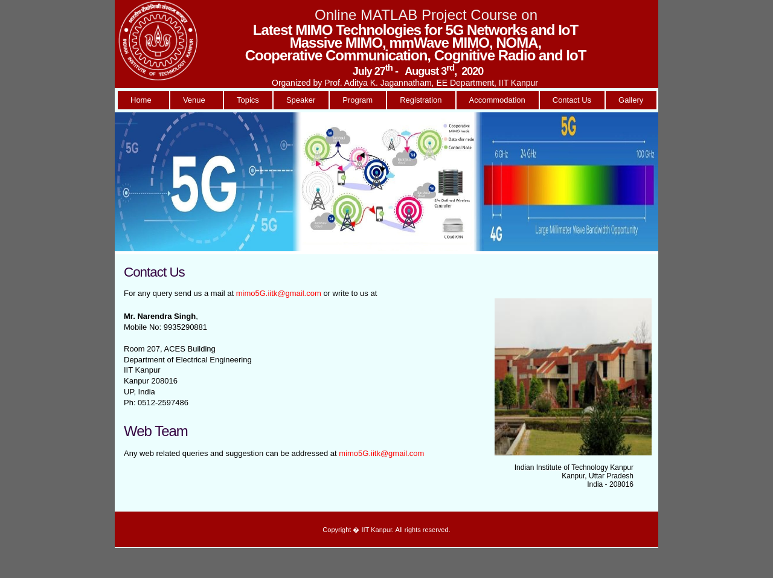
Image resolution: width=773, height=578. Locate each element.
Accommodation (497, 99)
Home (143, 99)
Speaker (300, 99)
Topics (248, 99)
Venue (196, 99)
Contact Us (572, 99)
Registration (420, 99)
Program (357, 99)
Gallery (630, 99)
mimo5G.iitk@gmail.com (278, 293)
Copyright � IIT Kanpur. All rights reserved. (386, 529)
